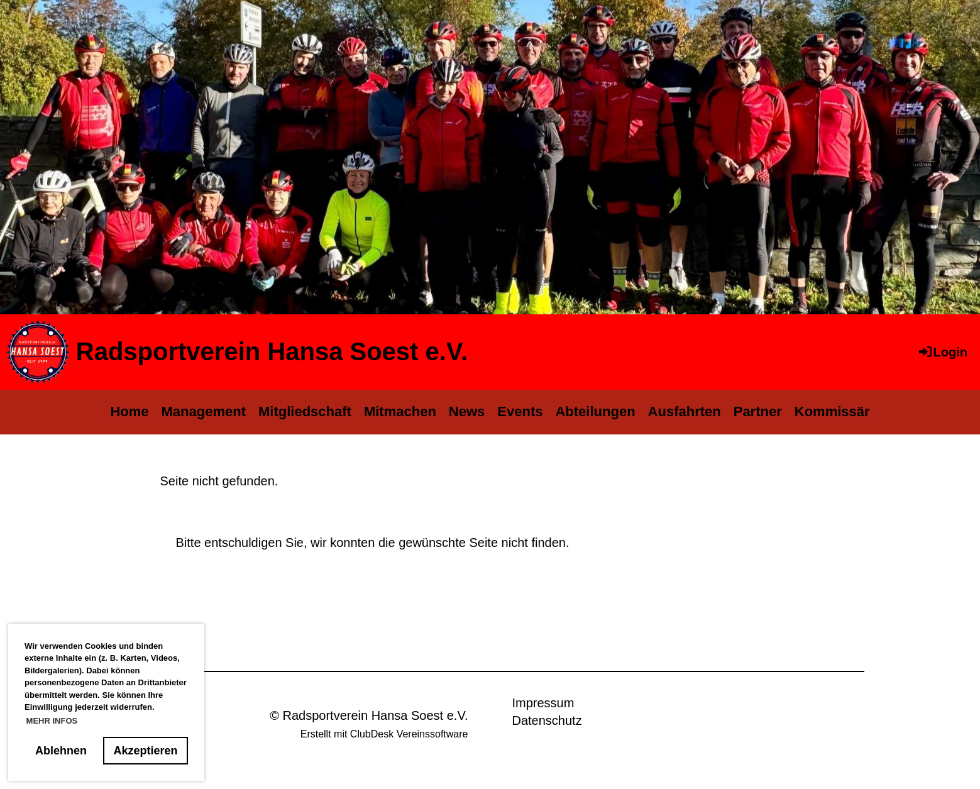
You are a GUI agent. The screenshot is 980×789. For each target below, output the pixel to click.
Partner (758, 411)
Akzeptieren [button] (146, 750)
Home (129, 411)
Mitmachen (400, 411)
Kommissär (832, 411)
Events (519, 411)
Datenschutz (546, 720)
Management (204, 411)
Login (942, 352)
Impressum (543, 703)
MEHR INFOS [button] (52, 721)
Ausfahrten (684, 411)
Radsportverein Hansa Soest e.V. (272, 351)
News (467, 411)
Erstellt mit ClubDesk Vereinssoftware (384, 734)
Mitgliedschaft (304, 411)
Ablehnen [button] (61, 750)
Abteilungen (595, 411)
